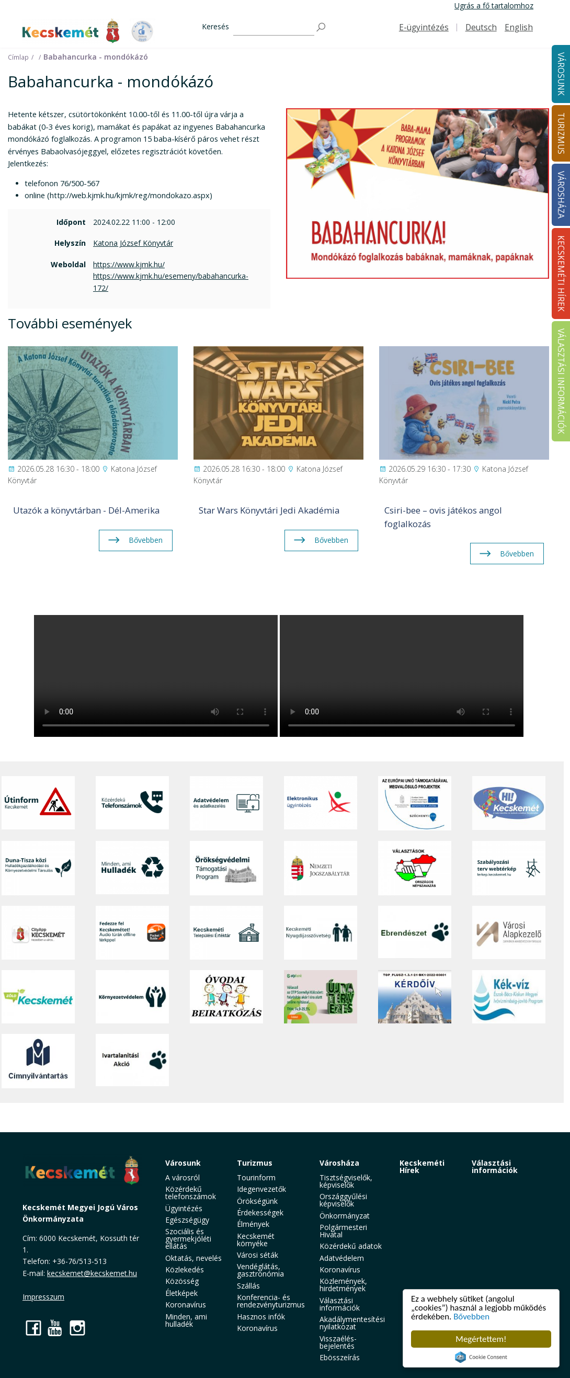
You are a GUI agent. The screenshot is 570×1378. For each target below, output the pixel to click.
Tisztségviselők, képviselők (346, 1181)
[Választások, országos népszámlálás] (414, 868)
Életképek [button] (181, 1293)
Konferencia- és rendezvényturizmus (271, 1300)
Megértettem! (480, 1339)
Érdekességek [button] (260, 1212)
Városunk (183, 1163)
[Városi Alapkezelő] (508, 933)
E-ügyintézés (424, 27)
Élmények (253, 1224)
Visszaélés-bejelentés (338, 1342)
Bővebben (472, 1317)
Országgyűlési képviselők (343, 1200)
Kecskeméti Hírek (422, 1166)
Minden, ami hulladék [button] (186, 1320)
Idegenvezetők (261, 1189)
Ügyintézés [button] (183, 1208)
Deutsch (481, 27)
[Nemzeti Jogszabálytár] (320, 868)
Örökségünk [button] (257, 1201)
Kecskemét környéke (256, 1239)
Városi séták (257, 1255)
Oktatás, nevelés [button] (193, 1258)
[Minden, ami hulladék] (132, 868)
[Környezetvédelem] (132, 996)
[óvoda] (226, 996)
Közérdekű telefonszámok (190, 1192)
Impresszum (43, 1297)
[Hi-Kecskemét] (508, 803)
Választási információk (495, 1166)
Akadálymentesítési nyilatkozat (352, 1322)
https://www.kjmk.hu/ (129, 264)
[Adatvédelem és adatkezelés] (226, 803)
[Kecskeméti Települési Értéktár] (226, 933)
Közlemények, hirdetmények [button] (343, 1284)
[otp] (320, 996)
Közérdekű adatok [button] (351, 1246)
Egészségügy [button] (187, 1220)
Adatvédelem (342, 1258)
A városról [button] (182, 1177)
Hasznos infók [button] (261, 1317)
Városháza (339, 1163)
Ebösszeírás (340, 1357)
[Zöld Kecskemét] (38, 996)
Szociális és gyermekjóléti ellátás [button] (188, 1238)
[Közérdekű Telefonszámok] (132, 803)
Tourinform (256, 1177)
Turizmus (254, 1163)
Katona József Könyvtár (133, 243)
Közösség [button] (182, 1281)
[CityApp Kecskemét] (38, 933)
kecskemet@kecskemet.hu (92, 1273)
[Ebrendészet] (414, 933)
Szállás (248, 1286)
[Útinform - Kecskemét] (38, 803)
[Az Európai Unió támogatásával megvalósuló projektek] (414, 803)
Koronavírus (185, 1304)
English (519, 27)
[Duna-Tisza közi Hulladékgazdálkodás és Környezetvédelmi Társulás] (38, 868)
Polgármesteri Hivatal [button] (343, 1230)
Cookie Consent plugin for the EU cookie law (481, 1357)
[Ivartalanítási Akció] (132, 1061)
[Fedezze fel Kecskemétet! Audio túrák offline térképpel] (132, 933)
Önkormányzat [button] (345, 1216)
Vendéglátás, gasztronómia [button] (260, 1270)
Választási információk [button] (340, 1304)
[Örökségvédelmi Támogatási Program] (226, 868)
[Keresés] (273, 27)
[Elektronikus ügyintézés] (320, 803)
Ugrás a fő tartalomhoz (493, 5)
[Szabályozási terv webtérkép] (508, 868)
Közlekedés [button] (184, 1269)
